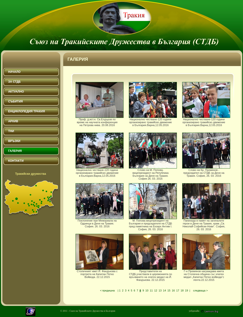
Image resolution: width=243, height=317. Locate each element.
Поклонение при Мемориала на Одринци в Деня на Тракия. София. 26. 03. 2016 (99, 205)
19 (186, 290)
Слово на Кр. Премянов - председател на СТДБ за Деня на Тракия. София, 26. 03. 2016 (205, 154)
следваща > (200, 290)
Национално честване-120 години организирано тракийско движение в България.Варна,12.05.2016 (152, 103)
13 (160, 290)
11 (151, 290)
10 (147, 290)
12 (155, 290)
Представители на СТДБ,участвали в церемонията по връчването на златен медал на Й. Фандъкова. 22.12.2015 (152, 255)
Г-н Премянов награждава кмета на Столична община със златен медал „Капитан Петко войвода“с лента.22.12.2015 (205, 255)
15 (168, 290)
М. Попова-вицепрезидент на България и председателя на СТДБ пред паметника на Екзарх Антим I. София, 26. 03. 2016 (152, 205)
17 (177, 290)
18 (182, 290)
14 (164, 290)
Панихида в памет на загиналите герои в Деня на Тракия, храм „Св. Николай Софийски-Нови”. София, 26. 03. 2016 (205, 205)
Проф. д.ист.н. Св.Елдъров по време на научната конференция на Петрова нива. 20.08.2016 (99, 103)
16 (173, 290)
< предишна (107, 290)
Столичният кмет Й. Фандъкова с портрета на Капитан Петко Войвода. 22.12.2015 (99, 255)
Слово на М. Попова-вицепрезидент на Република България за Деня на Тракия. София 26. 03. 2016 (152, 154)
